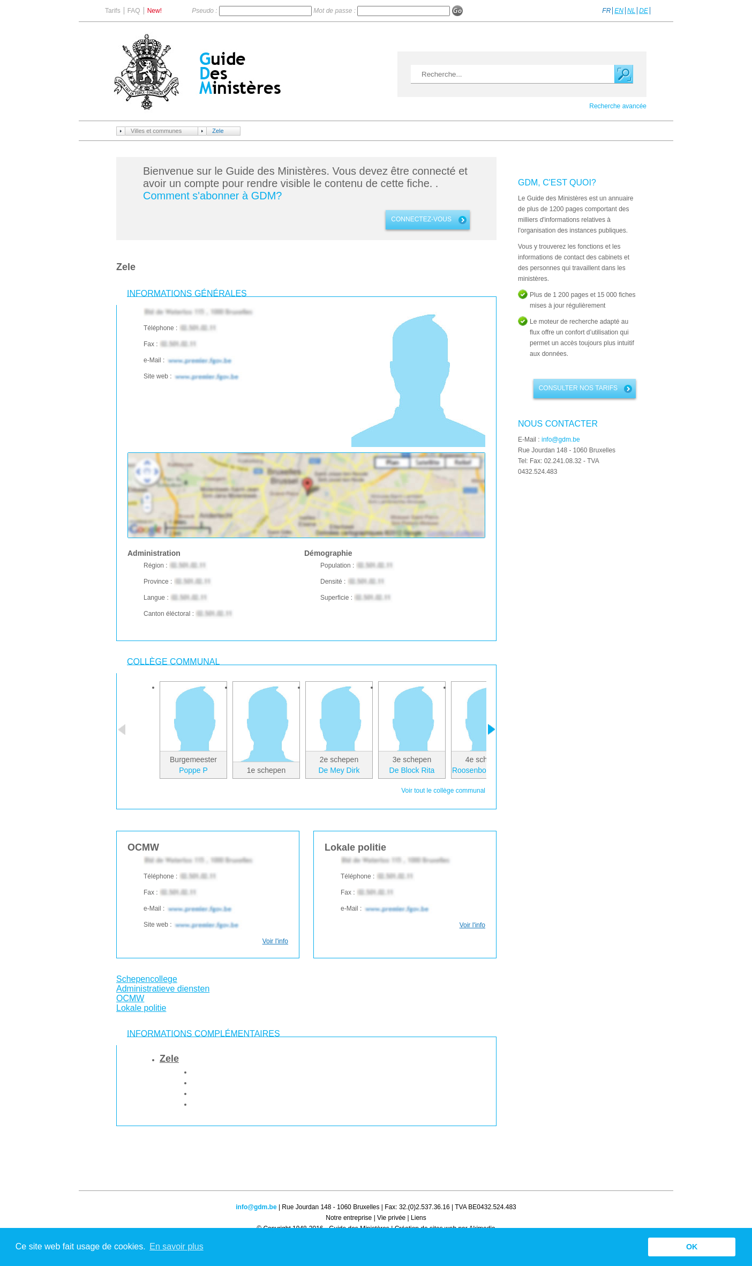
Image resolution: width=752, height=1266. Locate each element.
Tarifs (113, 10)
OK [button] (692, 1246)
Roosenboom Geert (484, 770)
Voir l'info (275, 941)
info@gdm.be (561, 439)
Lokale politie (141, 1007)
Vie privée (391, 1218)
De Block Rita (412, 770)
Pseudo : (205, 10)
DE (643, 10)
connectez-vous (421, 219)
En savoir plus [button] (176, 1246)
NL (631, 10)
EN (618, 10)
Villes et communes (156, 131)
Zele (217, 131)
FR (606, 10)
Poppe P (193, 770)
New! (154, 10)
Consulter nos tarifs (578, 388)
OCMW (130, 998)
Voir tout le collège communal (443, 790)
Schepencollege (146, 979)
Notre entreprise (349, 1218)
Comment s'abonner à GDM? (212, 196)
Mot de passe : (335, 10)
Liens (418, 1218)
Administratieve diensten (162, 988)
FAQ (133, 10)
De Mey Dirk (338, 770)
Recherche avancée (617, 106)
